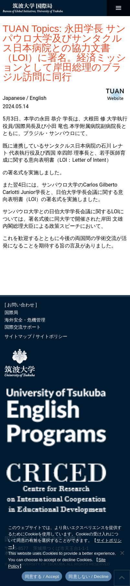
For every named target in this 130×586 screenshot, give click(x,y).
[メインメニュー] (118, 8)
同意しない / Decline (88, 576)
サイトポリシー (51, 336)
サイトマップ (19, 336)
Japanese (14, 98)
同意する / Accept (42, 576)
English (38, 98)
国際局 (11, 312)
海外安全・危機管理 (25, 319)
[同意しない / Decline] (122, 553)
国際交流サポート (23, 327)
